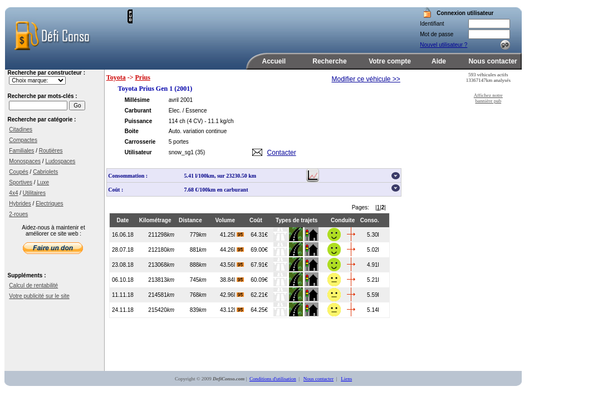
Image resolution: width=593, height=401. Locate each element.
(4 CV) (195, 121)
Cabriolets (45, 172)
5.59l (373, 295)
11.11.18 (123, 295)
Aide (439, 61)
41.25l (232, 235)
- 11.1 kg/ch (218, 121)
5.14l (373, 310)
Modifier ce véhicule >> (365, 79)
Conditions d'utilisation (272, 379)
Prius (142, 77)
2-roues (18, 214)
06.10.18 (123, 280)
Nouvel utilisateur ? (443, 45)
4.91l (373, 265)
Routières (51, 151)
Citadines (20, 129)
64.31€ (259, 235)
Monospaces (25, 161)
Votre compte (390, 61)
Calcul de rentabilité (33, 285)
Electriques (49, 203)
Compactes (23, 140)
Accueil (274, 61)
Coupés (18, 172)
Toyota (116, 77)
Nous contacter (492, 61)
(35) (200, 152)
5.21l (373, 280)
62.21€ (259, 295)
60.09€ (259, 280)
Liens (346, 379)
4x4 (13, 193)
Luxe (43, 182)
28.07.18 (123, 250)
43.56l (232, 265)
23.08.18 (123, 265)
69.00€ (259, 250)
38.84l (232, 280)
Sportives (20, 182)
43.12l (232, 310)
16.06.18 (123, 235)
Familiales (21, 151)
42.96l (232, 295)
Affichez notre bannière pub (488, 98)
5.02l (373, 250)
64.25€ (259, 310)
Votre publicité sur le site (39, 296)
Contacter (281, 153)
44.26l (232, 250)
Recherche (329, 61)
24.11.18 (123, 310)
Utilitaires (34, 193)
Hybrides (20, 203)
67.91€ (259, 265)
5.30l (373, 235)
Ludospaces (60, 161)
